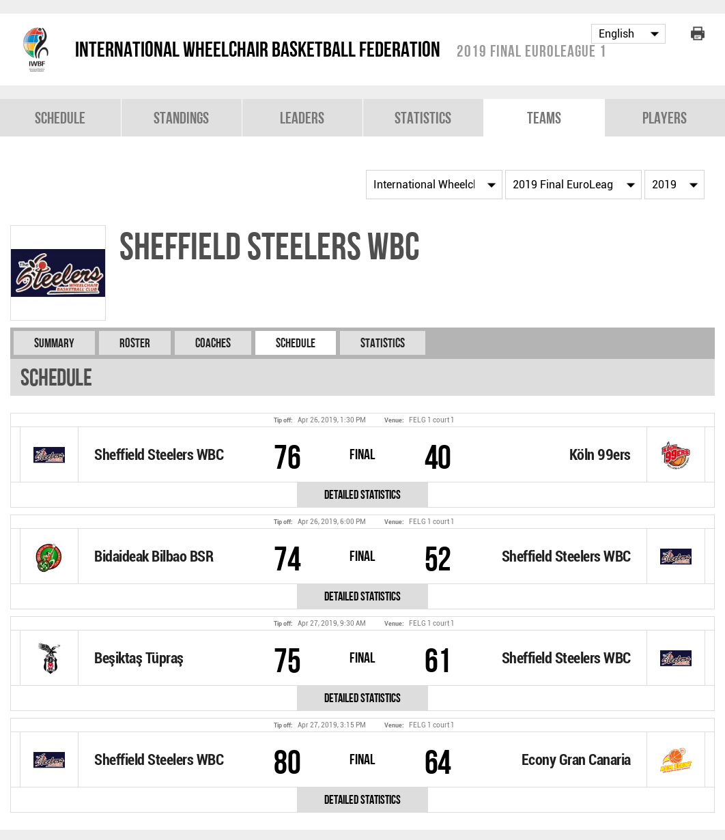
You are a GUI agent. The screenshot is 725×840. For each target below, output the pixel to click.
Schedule (60, 117)
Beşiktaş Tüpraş (139, 658)
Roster (134, 343)
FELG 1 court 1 (432, 420)
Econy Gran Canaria (576, 759)
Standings (181, 117)
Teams (544, 117)
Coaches (213, 343)
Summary (54, 343)
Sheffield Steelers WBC (158, 454)
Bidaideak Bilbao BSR (153, 556)
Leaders (302, 117)
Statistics (423, 117)
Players (664, 117)
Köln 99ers (600, 454)
